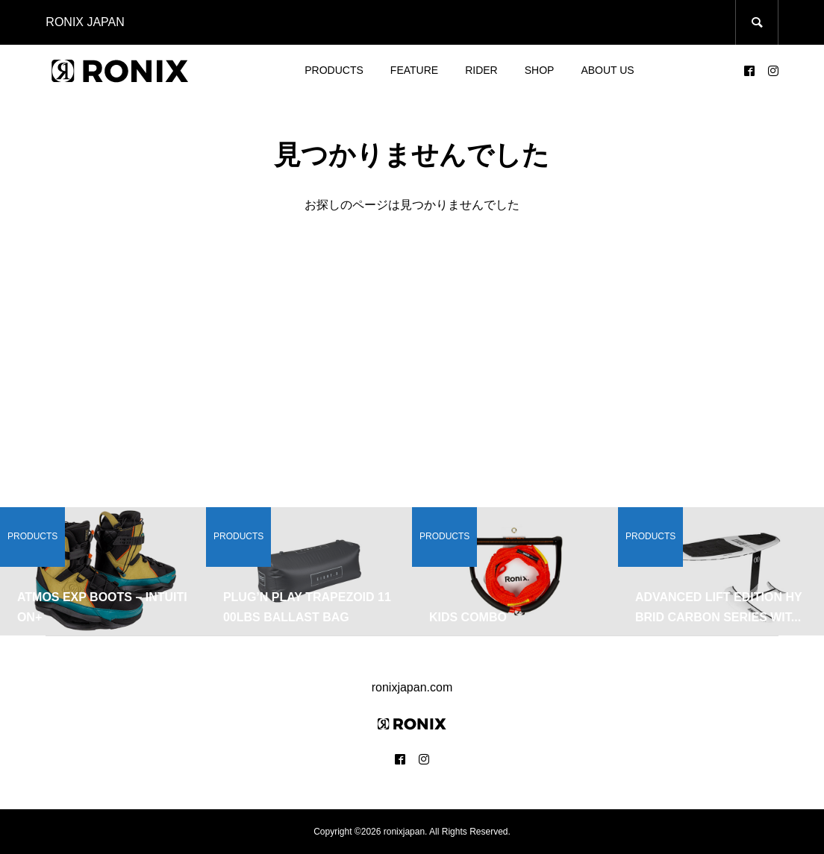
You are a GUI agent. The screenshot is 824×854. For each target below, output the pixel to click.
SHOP (540, 70)
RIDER (481, 70)
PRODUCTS (334, 70)
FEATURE (414, 70)
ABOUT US (607, 70)
